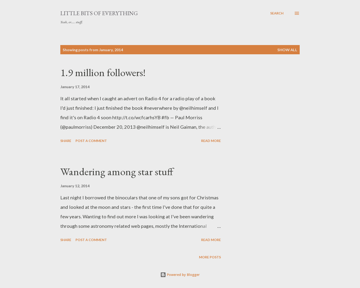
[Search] (277, 13)
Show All (287, 49)
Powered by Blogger (180, 274)
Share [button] (65, 141)
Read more (211, 141)
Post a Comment (91, 141)
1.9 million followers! (103, 72)
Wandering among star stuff (116, 171)
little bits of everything (99, 13)
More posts (210, 257)
